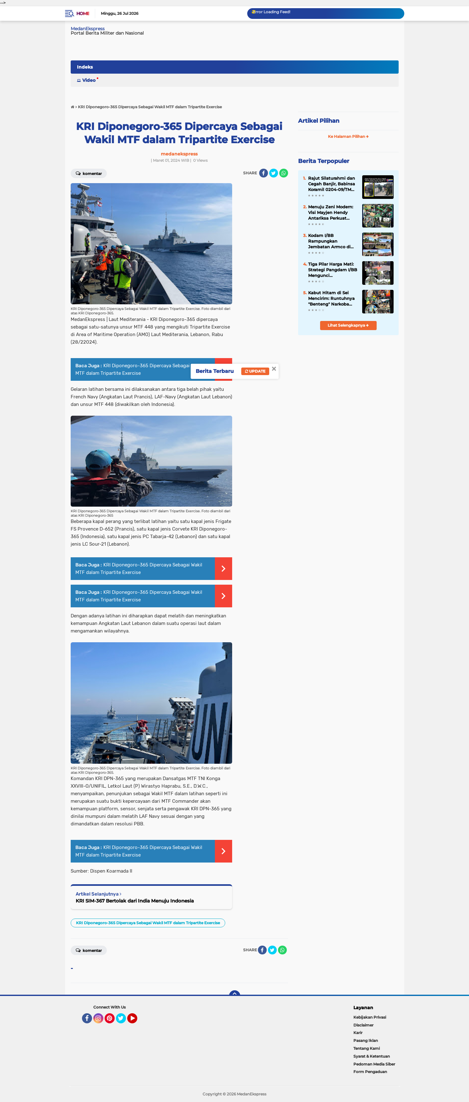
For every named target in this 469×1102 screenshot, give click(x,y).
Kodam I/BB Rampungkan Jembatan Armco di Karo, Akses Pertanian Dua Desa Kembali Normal (331, 241)
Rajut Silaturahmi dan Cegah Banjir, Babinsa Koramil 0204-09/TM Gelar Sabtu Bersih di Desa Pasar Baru (331, 184)
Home (82, 13)
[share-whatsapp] (283, 173)
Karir (358, 1032)
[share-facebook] (263, 173)
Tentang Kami (366, 1048)
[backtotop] (234, 996)
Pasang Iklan (365, 1040)
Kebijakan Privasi (369, 1017)
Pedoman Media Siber (374, 1064)
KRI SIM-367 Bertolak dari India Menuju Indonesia (135, 901)
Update (255, 371)
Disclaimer (363, 1025)
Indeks (85, 67)
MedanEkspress (88, 28)
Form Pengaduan (370, 1071)
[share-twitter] (273, 173)
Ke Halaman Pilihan (348, 136)
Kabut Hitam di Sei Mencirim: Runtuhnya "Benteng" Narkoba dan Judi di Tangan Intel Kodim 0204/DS (331, 298)
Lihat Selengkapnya (348, 325)
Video (88, 80)
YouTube (136, 1021)
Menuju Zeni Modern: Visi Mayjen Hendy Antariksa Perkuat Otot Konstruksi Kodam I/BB (330, 212)
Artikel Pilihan (318, 120)
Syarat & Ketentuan (371, 1056)
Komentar (89, 173)
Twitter (124, 1021)
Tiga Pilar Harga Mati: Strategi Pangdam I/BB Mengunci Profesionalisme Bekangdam (332, 269)
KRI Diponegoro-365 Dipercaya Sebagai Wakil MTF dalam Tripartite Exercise (148, 922)
